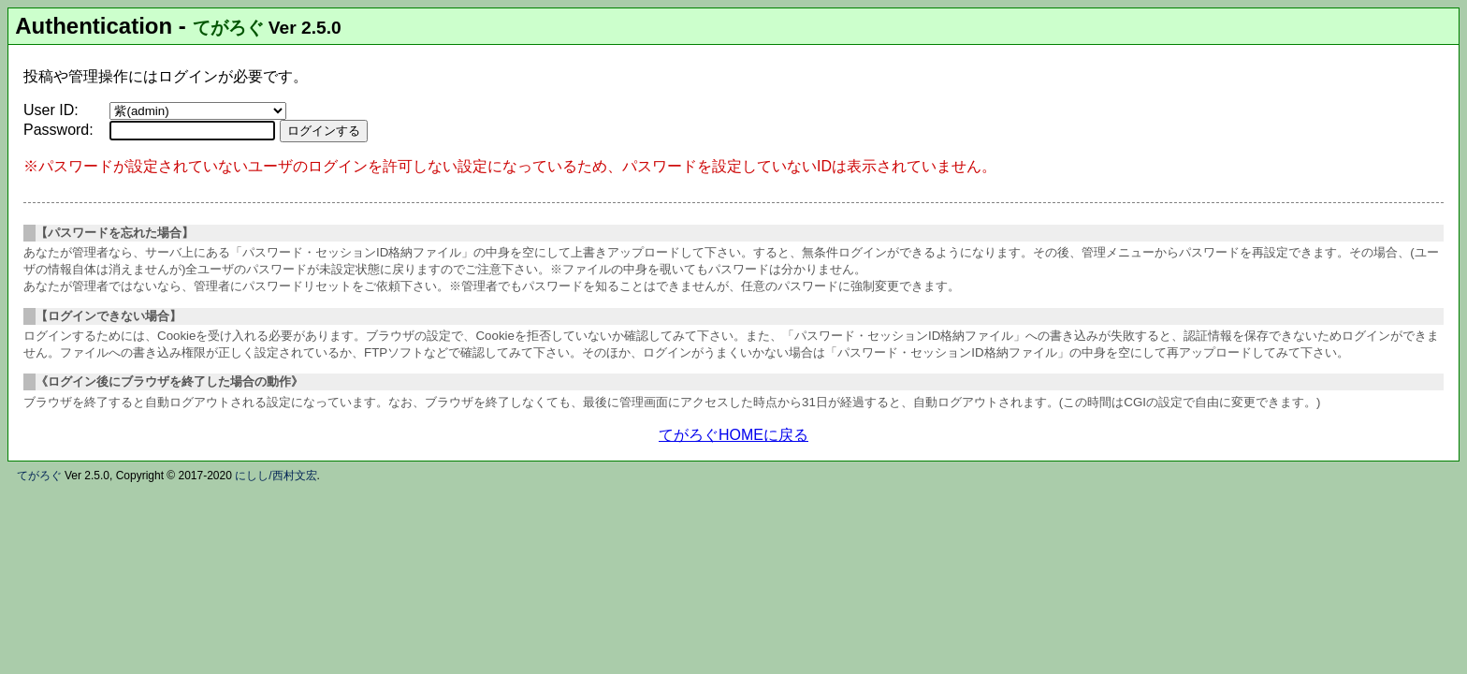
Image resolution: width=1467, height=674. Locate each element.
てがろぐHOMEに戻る (733, 435)
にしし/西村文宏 (275, 475)
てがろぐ (228, 27)
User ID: (51, 110)
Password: (58, 130)
